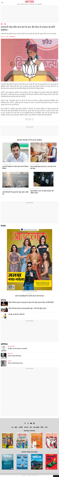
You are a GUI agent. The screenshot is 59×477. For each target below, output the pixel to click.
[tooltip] (26, 119)
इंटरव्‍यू (3, 300)
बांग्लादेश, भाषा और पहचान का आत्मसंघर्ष (17, 349)
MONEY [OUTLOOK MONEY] (26, 4)
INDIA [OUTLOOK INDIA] (18, 4)
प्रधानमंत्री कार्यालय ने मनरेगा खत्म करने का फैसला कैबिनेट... (15, 167)
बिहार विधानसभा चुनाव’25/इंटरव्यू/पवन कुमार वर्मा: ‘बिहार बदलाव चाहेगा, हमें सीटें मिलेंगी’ (31, 303)
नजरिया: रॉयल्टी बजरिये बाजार (14, 356)
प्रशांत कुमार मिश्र (11, 346)
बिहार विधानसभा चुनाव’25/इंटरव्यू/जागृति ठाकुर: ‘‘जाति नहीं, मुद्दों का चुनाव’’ (28, 308)
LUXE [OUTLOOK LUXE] (36, 4)
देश (5, 24)
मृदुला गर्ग (10, 361)
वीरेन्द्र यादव (10, 354)
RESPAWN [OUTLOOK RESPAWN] (39, 4)
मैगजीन (3, 226)
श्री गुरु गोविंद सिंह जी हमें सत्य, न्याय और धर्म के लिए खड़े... (43, 168)
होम (2, 24)
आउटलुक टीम (12, 37)
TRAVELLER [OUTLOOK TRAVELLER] (31, 4)
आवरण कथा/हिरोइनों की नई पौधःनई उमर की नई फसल (29, 296)
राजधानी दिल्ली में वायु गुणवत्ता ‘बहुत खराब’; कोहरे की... (15, 193)
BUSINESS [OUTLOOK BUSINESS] (22, 4)
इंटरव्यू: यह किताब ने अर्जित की (16, 314)
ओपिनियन (4, 344)
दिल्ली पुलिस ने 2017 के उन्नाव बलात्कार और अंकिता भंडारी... (42, 192)
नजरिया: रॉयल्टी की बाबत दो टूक (15, 363)
